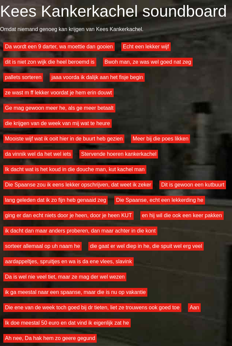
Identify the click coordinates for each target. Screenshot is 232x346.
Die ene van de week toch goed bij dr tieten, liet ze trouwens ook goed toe (92, 307)
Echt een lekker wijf (146, 46)
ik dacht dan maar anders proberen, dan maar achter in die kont (80, 231)
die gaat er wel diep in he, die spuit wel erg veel (146, 246)
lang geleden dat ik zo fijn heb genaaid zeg (55, 200)
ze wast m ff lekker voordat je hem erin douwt (58, 92)
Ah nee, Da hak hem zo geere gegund (50, 338)
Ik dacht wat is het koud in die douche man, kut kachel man (75, 169)
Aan (194, 307)
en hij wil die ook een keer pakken (182, 215)
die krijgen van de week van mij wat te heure (57, 123)
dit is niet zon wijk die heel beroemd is (50, 62)
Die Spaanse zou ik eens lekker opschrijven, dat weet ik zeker (78, 185)
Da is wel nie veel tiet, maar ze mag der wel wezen (65, 277)
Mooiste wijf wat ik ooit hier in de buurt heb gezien (64, 138)
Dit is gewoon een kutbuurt (192, 185)
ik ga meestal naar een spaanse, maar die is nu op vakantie (75, 292)
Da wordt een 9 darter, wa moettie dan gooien (59, 46)
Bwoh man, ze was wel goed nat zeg (148, 62)
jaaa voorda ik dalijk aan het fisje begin (97, 77)
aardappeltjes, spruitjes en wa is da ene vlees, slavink (68, 261)
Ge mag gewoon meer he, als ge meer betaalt (59, 108)
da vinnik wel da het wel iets (38, 154)
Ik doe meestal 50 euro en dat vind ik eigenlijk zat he (67, 323)
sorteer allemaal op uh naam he (42, 246)
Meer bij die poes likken (160, 138)
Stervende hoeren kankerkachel (118, 154)
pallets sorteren (23, 77)
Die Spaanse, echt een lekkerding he (159, 200)
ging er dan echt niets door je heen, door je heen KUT (68, 215)
